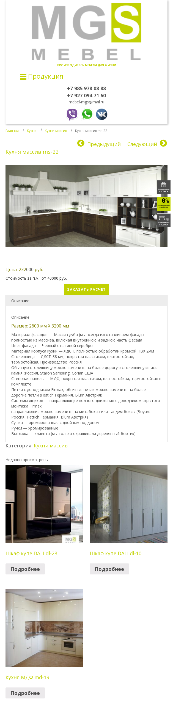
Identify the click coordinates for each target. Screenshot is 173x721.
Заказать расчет (86, 289)
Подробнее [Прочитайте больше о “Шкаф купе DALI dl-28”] (25, 569)
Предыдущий (104, 144)
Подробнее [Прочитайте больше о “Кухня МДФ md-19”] (25, 693)
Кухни (32, 130)
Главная (12, 130)
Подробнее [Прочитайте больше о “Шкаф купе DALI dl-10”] (109, 569)
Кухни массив (56, 130)
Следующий (142, 144)
